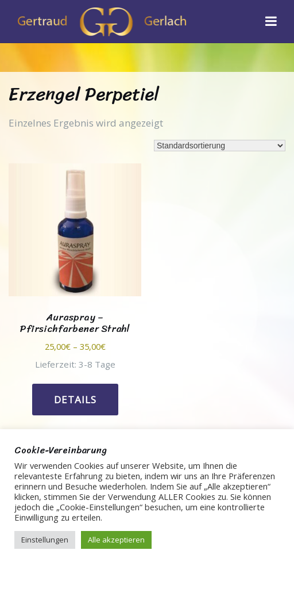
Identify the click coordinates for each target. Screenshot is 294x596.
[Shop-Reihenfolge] (219, 145)
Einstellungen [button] (44, 539)
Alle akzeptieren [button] (116, 539)
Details (75, 399)
